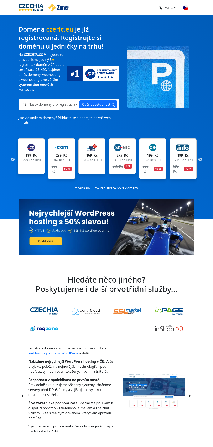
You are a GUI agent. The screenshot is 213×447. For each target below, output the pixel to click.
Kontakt (167, 7)
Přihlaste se (67, 117)
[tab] (44, 311)
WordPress (70, 353)
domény (34, 74)
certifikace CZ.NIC (32, 69)
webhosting (51, 74)
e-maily (54, 353)
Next (200, 160)
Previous (13, 160)
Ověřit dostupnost (98, 104)
